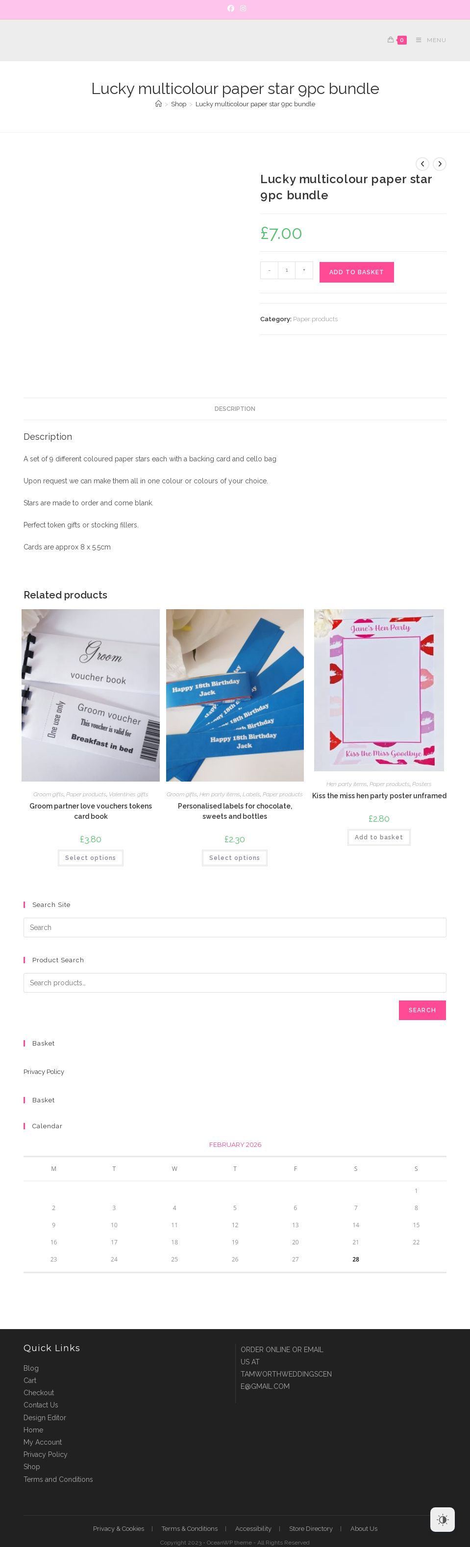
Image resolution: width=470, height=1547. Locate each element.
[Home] (158, 104)
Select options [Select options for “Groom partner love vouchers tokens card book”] (90, 827)
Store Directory (311, 1498)
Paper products (315, 319)
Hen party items (219, 764)
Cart (30, 1351)
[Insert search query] (235, 897)
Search (422, 980)
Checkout (39, 1363)
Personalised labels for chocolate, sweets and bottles (235, 781)
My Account (43, 1412)
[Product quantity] (287, 270)
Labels (251, 764)
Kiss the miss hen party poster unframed (379, 765)
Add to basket (356, 272)
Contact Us (41, 1375)
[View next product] (439, 164)
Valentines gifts (128, 764)
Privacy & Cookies (118, 1498)
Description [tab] (235, 378)
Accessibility (253, 1498)
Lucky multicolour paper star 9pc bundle (255, 104)
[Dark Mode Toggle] (442, 1519)
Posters (422, 753)
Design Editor (45, 1387)
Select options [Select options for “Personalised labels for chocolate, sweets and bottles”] (234, 827)
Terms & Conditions (190, 1498)
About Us (363, 1498)
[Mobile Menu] (427, 40)
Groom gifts (48, 764)
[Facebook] (230, 8)
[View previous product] (422, 164)
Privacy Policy (44, 1042)
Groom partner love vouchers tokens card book (90, 781)
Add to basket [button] (379, 807)
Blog (31, 1338)
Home (33, 1400)
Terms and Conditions (58, 1449)
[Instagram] (241, 8)
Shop (32, 1437)
